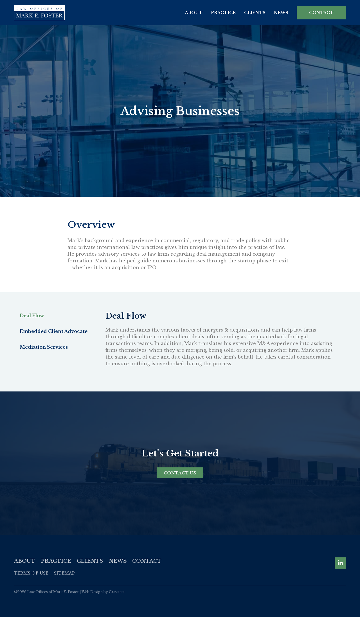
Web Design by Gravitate (103, 592)
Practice (223, 12)
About (193, 12)
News (281, 12)
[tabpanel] (220, 341)
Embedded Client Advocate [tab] (53, 331)
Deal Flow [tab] (32, 315)
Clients (255, 12)
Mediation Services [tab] (44, 347)
